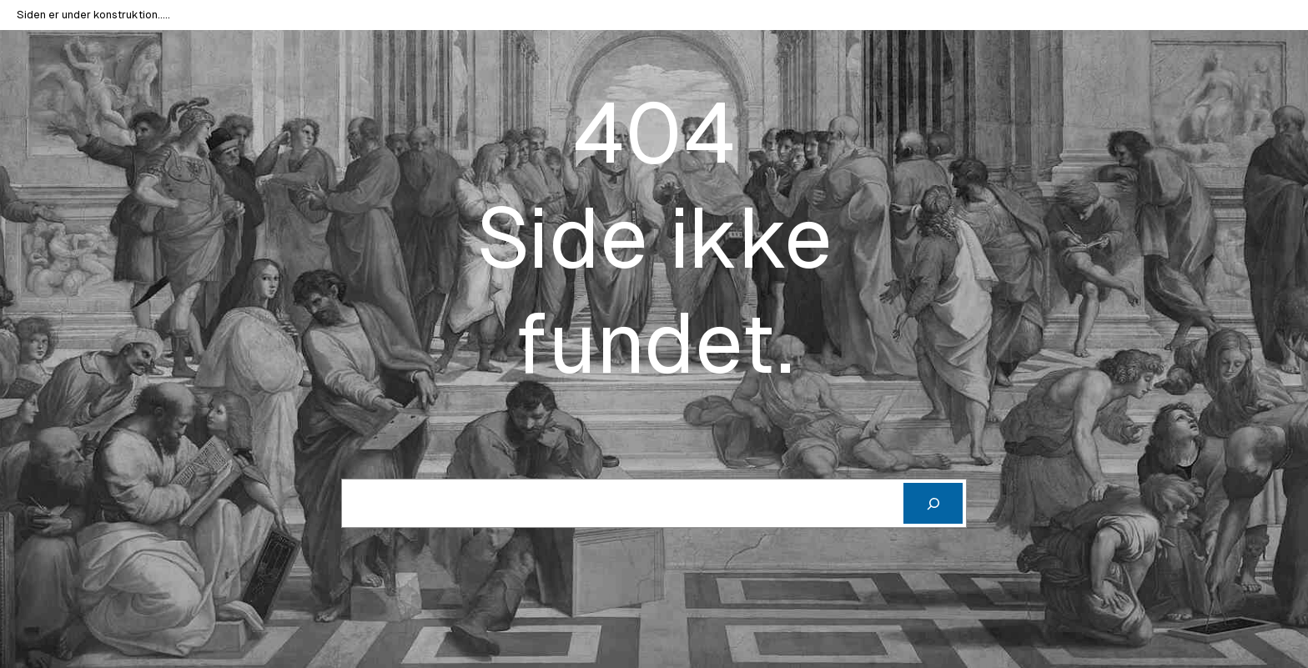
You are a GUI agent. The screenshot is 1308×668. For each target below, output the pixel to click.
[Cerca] (933, 503)
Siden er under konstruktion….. (93, 14)
